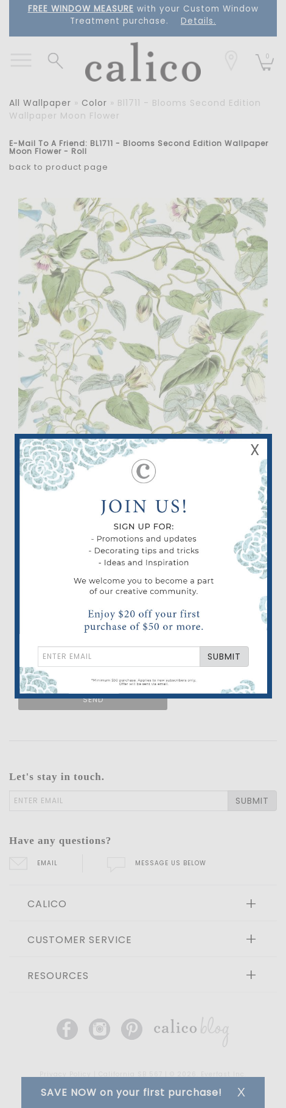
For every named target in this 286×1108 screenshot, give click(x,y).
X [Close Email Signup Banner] (255, 450)
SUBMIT (224, 656)
